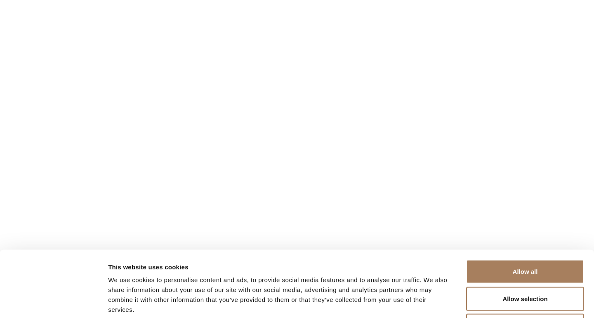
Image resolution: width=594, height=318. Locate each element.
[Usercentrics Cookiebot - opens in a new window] (53, 302)
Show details (433, 301)
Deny (525, 263)
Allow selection (524, 236)
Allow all (525, 209)
